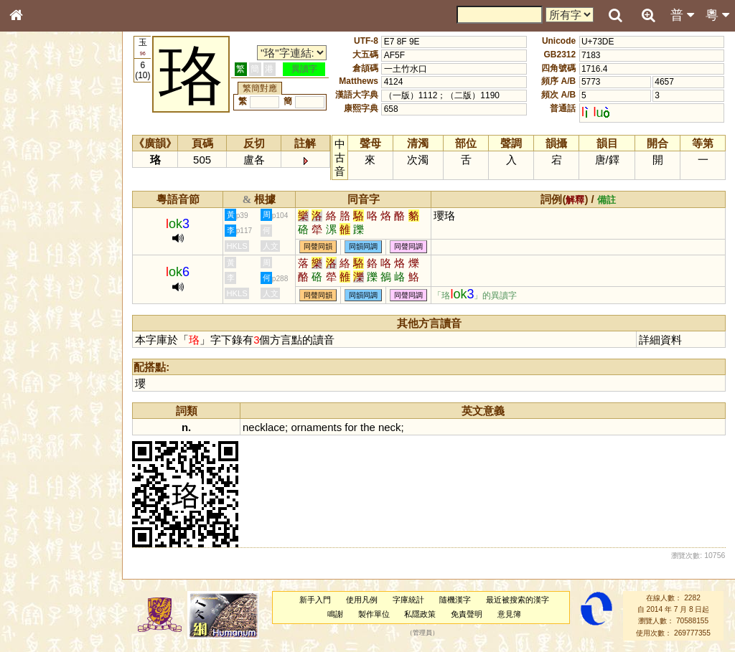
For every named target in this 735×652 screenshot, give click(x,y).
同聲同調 (409, 247)
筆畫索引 (35, 204)
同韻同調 (364, 247)
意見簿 (510, 614)
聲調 (68, 377)
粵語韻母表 (39, 308)
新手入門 (316, 599)
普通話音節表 (44, 390)
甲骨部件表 (39, 217)
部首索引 (35, 191)
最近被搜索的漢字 (517, 599)
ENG (63, 158)
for (352, 427)
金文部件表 (39, 231)
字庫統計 (409, 599)
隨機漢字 (455, 599)
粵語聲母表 (39, 294)
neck (390, 427)
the (369, 427)
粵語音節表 (39, 281)
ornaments (317, 427)
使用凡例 (362, 599)
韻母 (48, 377)
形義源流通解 (44, 244)
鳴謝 (336, 614)
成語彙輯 (35, 467)
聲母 (28, 377)
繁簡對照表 (39, 480)
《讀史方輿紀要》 (52, 454)
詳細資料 (661, 340)
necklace (265, 427)
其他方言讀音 (44, 403)
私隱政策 (420, 614)
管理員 (423, 632)
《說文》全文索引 (52, 441)
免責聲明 (467, 614)
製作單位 (374, 614)
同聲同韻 (319, 247)
